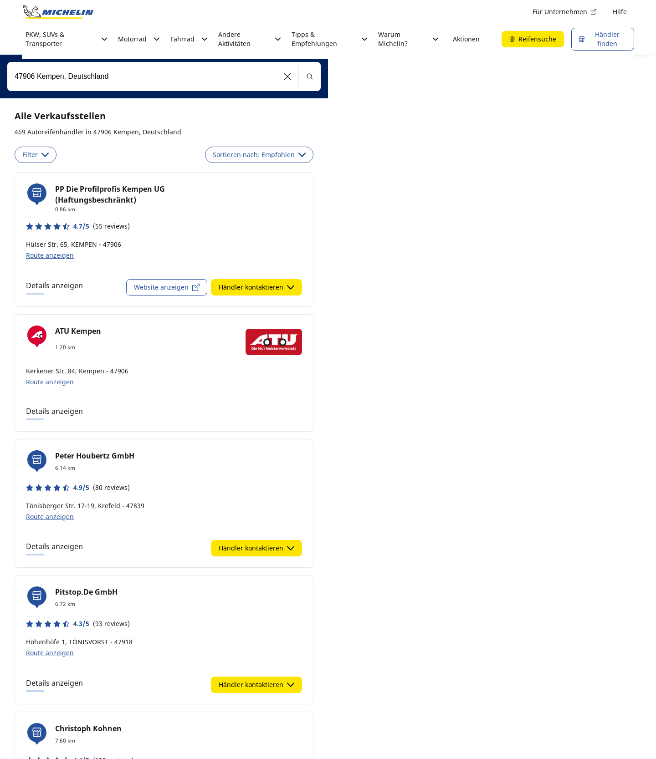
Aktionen (466, 39)
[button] (288, 76)
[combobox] (164, 76)
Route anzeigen (50, 255)
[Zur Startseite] (58, 12)
